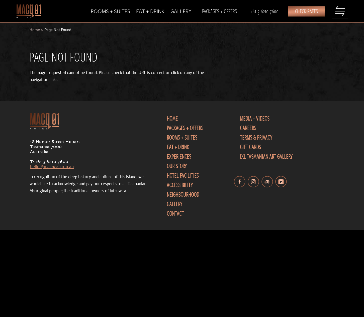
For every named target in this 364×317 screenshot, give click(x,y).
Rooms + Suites (110, 11)
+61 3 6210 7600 (264, 11)
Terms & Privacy (256, 137)
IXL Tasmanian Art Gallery (266, 156)
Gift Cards (250, 147)
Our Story (177, 166)
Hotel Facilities (183, 175)
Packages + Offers (219, 11)
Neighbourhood (183, 194)
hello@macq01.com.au (52, 166)
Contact (175, 213)
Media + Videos (254, 118)
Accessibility (180, 185)
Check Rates (306, 11)
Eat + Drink (150, 11)
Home (35, 29)
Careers (248, 128)
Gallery (181, 11)
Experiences (179, 156)
